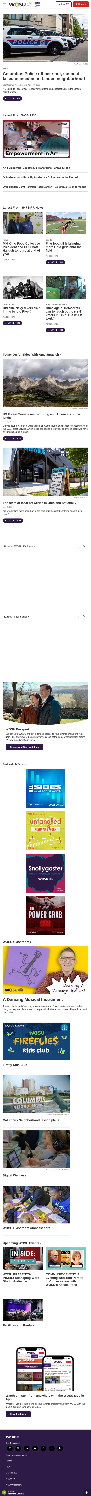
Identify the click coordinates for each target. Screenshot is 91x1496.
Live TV (64, 4)
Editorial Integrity (13, 1482)
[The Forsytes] (14, 567)
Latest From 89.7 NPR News (23, 207)
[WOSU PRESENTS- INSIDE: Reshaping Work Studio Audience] (23, 1237)
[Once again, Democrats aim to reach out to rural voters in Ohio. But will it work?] (66, 287)
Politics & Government (56, 304)
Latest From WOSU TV (19, 115)
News (5, 69)
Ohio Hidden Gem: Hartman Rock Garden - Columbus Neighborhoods (44, 187)
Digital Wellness (14, 1154)
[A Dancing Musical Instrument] (45, 949)
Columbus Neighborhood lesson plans (31, 1099)
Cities (81, 629)
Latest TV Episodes (15, 595)
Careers (9, 1488)
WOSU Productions (14, 1470)
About (8, 1476)
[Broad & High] (58, 567)
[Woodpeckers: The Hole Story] (21, 610)
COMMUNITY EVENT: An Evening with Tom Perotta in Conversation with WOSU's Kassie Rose (64, 1259)
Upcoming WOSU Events (21, 1222)
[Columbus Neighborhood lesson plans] (36, 1073)
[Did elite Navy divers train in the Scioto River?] (23, 287)
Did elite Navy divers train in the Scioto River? (21, 309)
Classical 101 (11, 1452)
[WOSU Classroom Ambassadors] (36, 1183)
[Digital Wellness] (36, 1128)
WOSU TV (10, 1458)
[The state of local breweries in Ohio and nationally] (45, 472)
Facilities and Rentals (18, 1304)
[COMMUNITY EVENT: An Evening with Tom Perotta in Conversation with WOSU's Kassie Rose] (66, 1237)
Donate (82, 4)
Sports (49, 240)
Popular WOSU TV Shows (19, 546)
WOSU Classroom (16, 921)
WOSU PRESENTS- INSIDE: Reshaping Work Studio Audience (21, 1257)
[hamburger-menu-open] (4, 4)
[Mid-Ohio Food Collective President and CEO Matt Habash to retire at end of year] (23, 223)
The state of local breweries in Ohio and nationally (39, 503)
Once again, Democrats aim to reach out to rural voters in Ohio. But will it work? (64, 313)
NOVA (45, 625)
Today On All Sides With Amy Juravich (31, 354)
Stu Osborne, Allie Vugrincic (15, 85)
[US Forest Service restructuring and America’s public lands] (45, 383)
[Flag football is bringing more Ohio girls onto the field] (66, 223)
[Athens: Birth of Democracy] (57, 610)
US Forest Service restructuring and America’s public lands (42, 415)
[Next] (84, 547)
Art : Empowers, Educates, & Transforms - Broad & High (36, 167)
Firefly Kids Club (15, 1044)
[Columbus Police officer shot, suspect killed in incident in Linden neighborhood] (45, 38)
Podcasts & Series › (15, 743)
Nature (10, 625)
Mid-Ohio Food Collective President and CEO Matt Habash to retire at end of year (21, 249)
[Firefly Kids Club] (36, 1020)
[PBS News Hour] (79, 567)
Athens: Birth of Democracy (52, 630)
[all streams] (87, 1492)
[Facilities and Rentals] (23, 1288)
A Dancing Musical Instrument (33, 978)
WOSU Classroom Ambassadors (26, 1207)
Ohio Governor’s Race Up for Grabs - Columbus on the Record (40, 177)
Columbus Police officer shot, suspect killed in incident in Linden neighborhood (44, 76)
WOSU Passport (17, 708)
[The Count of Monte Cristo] (36, 567)
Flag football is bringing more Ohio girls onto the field (63, 247)
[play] (4, 1492)
